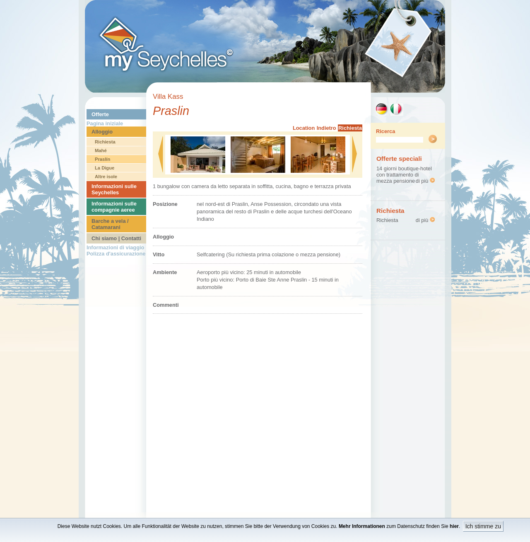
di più (425, 181)
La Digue (104, 167)
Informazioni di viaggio (115, 247)
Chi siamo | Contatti (116, 238)
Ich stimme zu (483, 526)
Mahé (101, 150)
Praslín (102, 159)
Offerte (100, 114)
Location (304, 128)
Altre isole (106, 176)
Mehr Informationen (362, 526)
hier (454, 526)
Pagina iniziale (105, 123)
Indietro (326, 128)
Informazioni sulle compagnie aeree (114, 207)
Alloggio (102, 132)
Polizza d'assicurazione (116, 254)
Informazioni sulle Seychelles (114, 189)
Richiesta (105, 141)
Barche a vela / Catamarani (110, 224)
